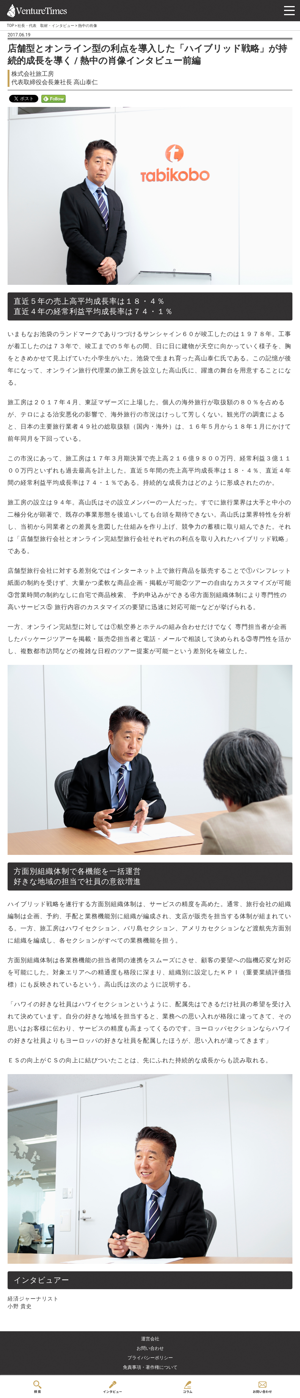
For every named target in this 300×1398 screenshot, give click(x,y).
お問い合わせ (150, 1348)
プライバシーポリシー (150, 1357)
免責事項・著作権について (150, 1367)
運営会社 (150, 1338)
